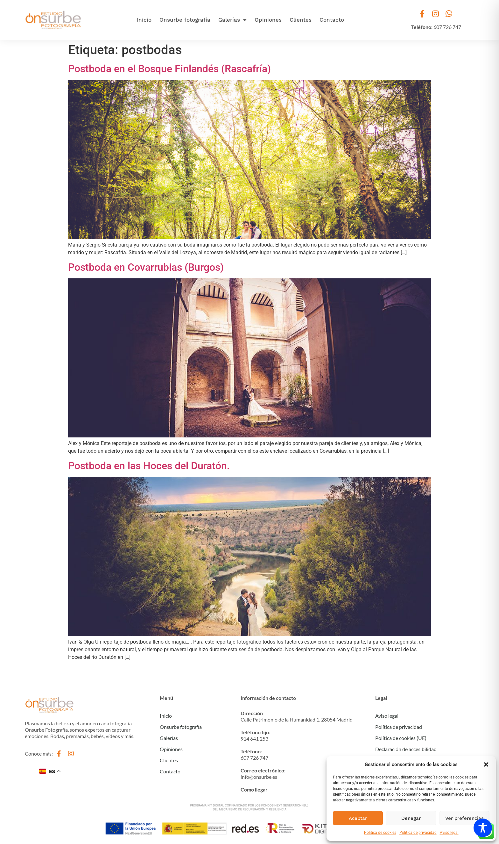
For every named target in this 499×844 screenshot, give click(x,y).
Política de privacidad (418, 832)
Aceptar (358, 818)
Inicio (144, 20)
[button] (486, 764)
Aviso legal (449, 832)
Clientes (301, 20)
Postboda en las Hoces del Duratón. (149, 466)
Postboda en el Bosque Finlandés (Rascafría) (169, 69)
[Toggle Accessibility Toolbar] (483, 828)
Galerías (232, 20)
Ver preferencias (464, 818)
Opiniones (268, 20)
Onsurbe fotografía (184, 20)
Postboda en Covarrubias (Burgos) (146, 267)
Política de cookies (380, 832)
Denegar (411, 818)
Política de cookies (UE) (400, 738)
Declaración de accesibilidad (406, 749)
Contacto (332, 20)
